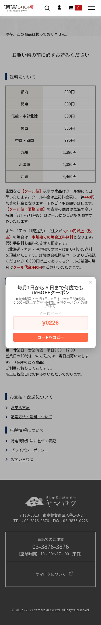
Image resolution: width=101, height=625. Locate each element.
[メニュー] (92, 8)
